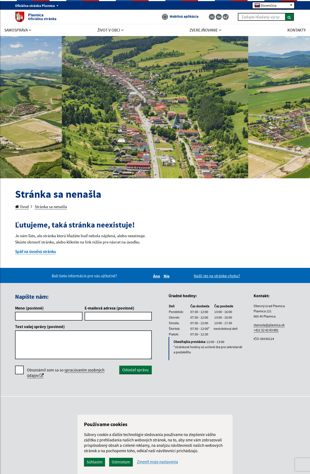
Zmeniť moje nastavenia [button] (157, 462)
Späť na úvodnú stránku (35, 251)
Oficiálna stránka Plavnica (37, 5)
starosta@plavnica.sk (269, 325)
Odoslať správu (135, 369)
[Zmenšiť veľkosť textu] (212, 17)
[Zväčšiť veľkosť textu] (226, 17)
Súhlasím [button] (94, 462)
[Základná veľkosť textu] (219, 17)
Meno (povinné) (29, 308)
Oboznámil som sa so (65, 372)
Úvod (22, 206)
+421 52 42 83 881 (266, 330)
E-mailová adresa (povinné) (109, 308)
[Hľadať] (289, 17)
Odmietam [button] (121, 462)
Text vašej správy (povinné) (40, 326)
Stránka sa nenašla (51, 206)
